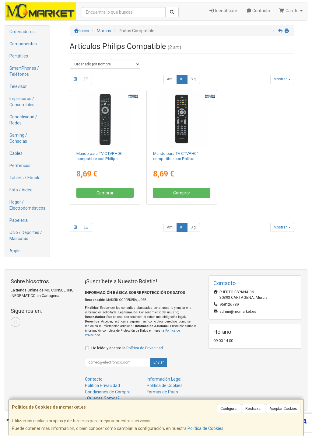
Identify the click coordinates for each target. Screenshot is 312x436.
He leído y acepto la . (127, 348)
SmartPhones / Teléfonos (24, 71)
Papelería (18, 220)
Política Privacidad (102, 385)
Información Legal (164, 379)
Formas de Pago (162, 391)
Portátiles (18, 56)
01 (182, 79)
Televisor (18, 86)
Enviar (158, 362)
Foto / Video (21, 189)
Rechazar (253, 408)
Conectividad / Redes (23, 119)
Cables (16, 153)
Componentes (23, 43)
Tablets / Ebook (24, 177)
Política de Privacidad (144, 348)
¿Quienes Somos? (102, 398)
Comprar (105, 192)
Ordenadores (22, 31)
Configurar (229, 408)
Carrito (291, 10)
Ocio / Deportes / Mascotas (25, 235)
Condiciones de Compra (108, 391)
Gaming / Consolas (18, 138)
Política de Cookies (205, 428)
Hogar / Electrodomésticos (27, 205)
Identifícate (223, 10)
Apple (15, 250)
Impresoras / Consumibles (21, 101)
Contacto (258, 10)
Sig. (194, 79)
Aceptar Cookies (283, 408)
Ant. (170, 79)
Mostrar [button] (282, 79)
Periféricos (19, 165)
